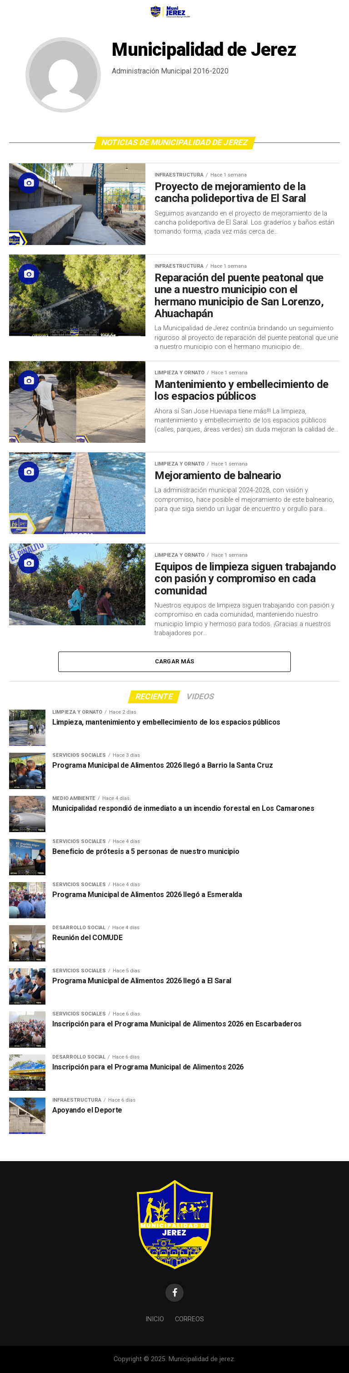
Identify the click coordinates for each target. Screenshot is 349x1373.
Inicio (154, 1319)
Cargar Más (174, 661)
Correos (189, 1319)
